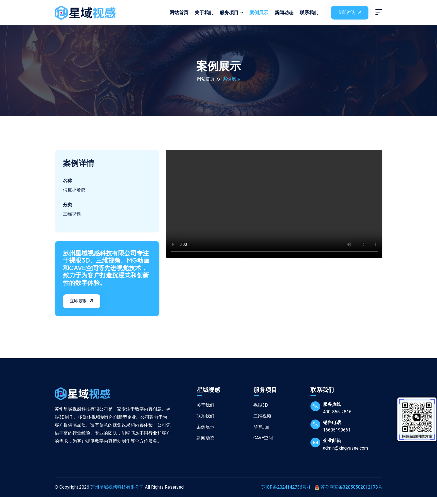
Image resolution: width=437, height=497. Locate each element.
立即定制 (82, 301)
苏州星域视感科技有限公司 (117, 487)
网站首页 (178, 12)
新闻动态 (284, 12)
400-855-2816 (337, 411)
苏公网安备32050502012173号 (348, 487)
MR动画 (258, 427)
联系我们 (309, 12)
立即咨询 (350, 12)
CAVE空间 (260, 437)
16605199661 (337, 430)
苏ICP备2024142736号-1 (286, 487)
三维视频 (259, 416)
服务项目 (229, 12)
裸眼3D (258, 405)
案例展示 (258, 12)
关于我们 (204, 12)
